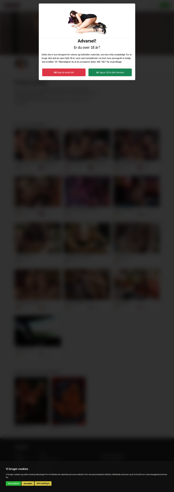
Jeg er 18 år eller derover (110, 72)
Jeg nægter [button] (27, 483)
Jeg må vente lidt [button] (64, 72)
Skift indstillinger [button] (43, 483)
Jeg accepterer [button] (13, 483)
